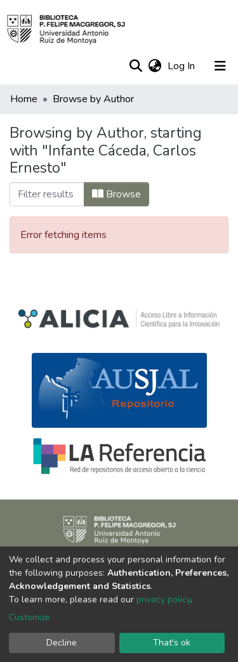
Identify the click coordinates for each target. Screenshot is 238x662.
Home (23, 99)
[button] (154, 66)
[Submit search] (135, 66)
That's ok (171, 643)
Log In (182, 66)
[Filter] (47, 194)
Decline (61, 643)
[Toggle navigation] (220, 66)
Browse (116, 194)
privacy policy (163, 599)
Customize (29, 617)
